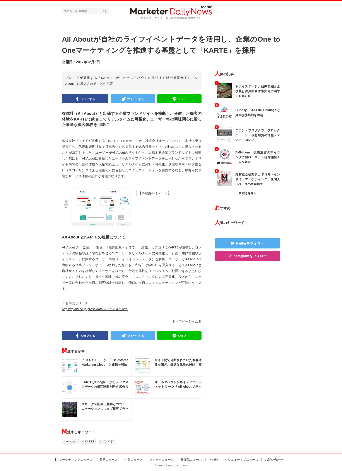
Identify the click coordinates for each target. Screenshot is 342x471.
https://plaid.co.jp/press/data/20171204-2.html (95, 309)
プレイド (107, 441)
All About (71, 441)
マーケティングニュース (75, 459)
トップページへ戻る (187, 321)
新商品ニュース (191, 459)
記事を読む (97, 365)
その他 (213, 459)
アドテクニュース (161, 459)
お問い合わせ (274, 459)
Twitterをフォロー (249, 243)
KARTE (89, 441)
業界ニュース (108, 459)
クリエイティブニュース (241, 459)
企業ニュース (133, 459)
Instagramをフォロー (250, 256)
